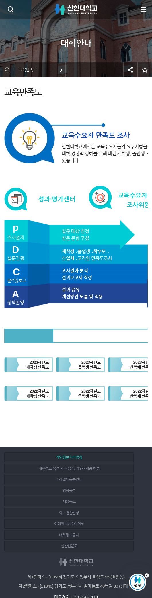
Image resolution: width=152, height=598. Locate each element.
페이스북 (64, 578)
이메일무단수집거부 (40, 490)
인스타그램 (77, 578)
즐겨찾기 (145, 69)
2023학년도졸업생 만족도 (89, 365)
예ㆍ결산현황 (110, 479)
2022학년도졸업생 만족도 (89, 393)
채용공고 (39, 479)
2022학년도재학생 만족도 (37, 393)
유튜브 (89, 578)
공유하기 (130, 69)
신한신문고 (40, 501)
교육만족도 (28, 69)
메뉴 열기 (143, 9)
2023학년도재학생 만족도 (37, 365)
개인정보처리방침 (39, 457)
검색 (10, 9)
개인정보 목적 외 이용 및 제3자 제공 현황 (110, 457)
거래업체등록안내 (39, 468)
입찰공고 (110, 468)
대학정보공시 (110, 490)
